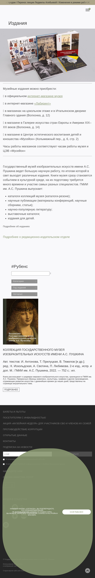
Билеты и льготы (14, 411)
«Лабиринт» (42, 103)
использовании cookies (26, 512)
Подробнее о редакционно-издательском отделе (36, 237)
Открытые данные (15, 435)
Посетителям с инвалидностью (24, 417)
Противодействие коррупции (22, 429)
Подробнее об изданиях (16, 226)
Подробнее (11, 389)
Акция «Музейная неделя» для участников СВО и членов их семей (47, 423)
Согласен (76, 512)
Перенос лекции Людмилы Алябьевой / (39, 2)
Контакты (9, 441)
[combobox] (24, 281)
